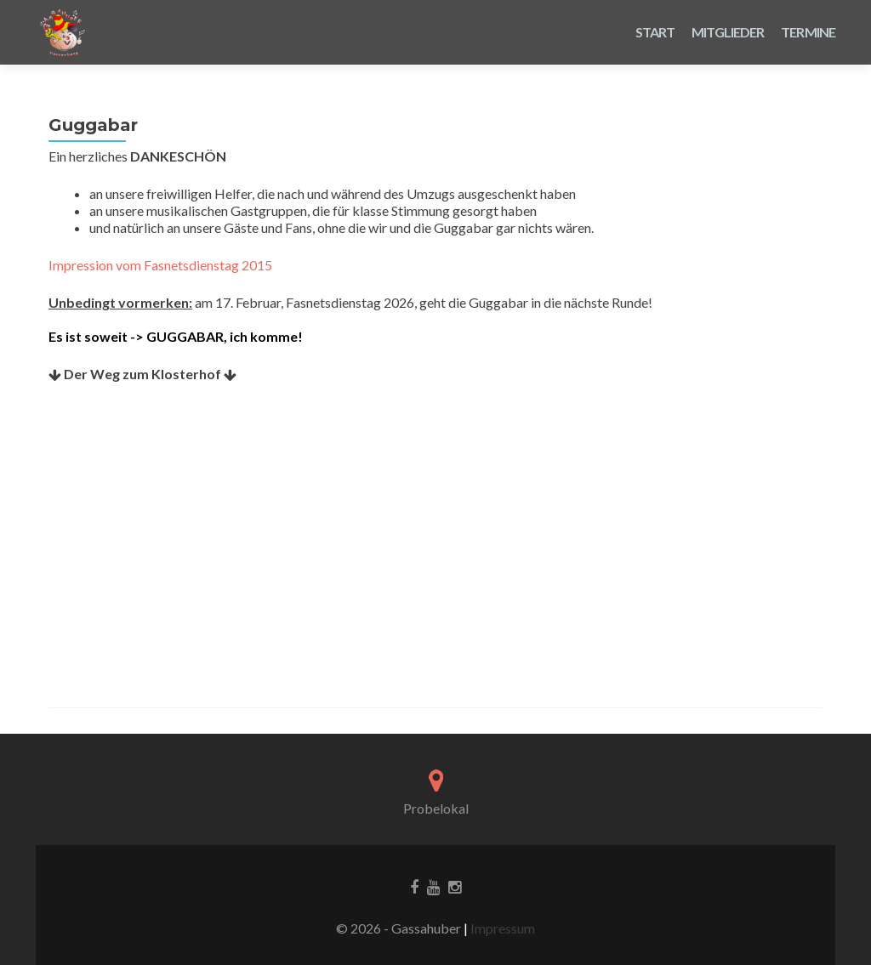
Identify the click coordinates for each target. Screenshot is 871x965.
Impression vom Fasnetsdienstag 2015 (160, 265)
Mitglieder (728, 32)
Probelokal (436, 808)
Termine (808, 32)
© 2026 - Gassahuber (400, 928)
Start (655, 32)
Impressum (501, 928)
